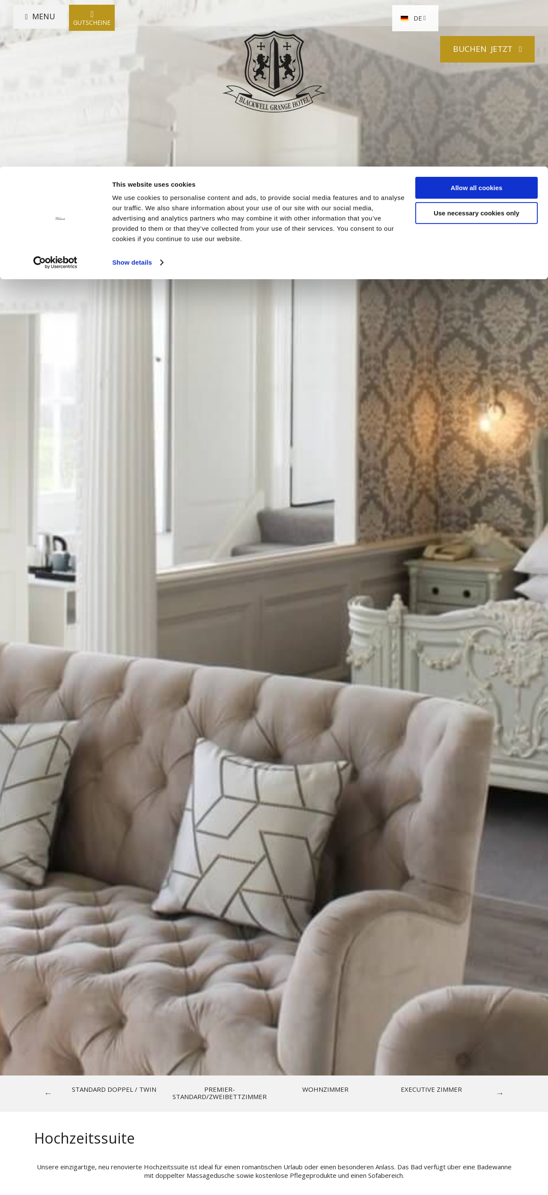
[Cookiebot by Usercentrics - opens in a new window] (55, 96)
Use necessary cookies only (476, 46)
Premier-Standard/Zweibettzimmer (220, 1093)
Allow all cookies (477, 21)
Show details (132, 95)
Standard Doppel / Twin (114, 1089)
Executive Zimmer (431, 1089)
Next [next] (500, 1093)
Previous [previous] (48, 1093)
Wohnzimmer (325, 1089)
